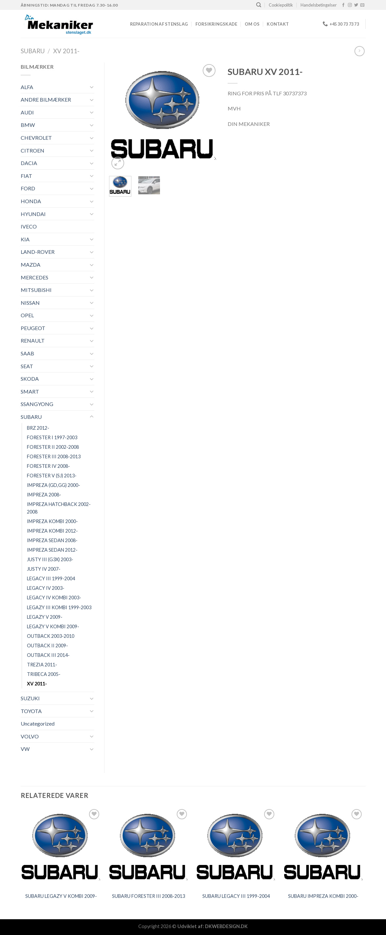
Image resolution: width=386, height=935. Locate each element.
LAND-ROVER (38, 252)
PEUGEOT (33, 328)
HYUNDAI (33, 214)
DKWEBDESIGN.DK (226, 926)
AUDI (27, 112)
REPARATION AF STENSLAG (159, 24)
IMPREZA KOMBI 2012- (52, 531)
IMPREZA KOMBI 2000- (52, 521)
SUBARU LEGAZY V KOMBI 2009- (61, 896)
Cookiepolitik (281, 5)
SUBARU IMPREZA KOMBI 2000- (323, 896)
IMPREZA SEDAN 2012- (52, 550)
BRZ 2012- (38, 428)
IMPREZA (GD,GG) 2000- (53, 485)
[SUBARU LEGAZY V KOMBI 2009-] (61, 848)
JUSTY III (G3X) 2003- (50, 559)
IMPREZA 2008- (44, 494)
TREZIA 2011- (42, 664)
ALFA (27, 87)
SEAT (27, 366)
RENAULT (33, 340)
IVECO (29, 226)
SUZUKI (30, 698)
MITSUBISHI (36, 290)
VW (25, 749)
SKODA (30, 378)
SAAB (27, 353)
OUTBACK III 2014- (48, 655)
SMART (30, 391)
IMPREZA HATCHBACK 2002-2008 (59, 508)
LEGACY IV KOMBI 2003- (54, 597)
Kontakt (278, 24)
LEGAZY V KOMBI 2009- (53, 626)
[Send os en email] (362, 5)
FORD (28, 188)
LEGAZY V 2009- (44, 617)
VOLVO (30, 736)
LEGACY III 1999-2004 (51, 578)
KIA (25, 239)
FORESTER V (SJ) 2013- (52, 475)
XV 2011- (66, 51)
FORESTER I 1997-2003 (52, 437)
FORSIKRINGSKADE (216, 24)
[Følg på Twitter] (356, 5)
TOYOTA (31, 711)
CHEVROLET (36, 137)
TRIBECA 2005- (43, 674)
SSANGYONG (37, 404)
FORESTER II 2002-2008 (53, 447)
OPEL (27, 315)
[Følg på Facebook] (343, 5)
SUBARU (33, 51)
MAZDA (30, 264)
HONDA (31, 201)
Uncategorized (38, 723)
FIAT (26, 176)
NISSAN (30, 303)
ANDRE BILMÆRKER (46, 99)
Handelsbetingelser (319, 5)
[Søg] (258, 5)
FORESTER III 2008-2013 (53, 456)
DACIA (29, 163)
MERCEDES (34, 277)
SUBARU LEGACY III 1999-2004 (236, 896)
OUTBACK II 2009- (47, 645)
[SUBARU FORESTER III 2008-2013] (148, 848)
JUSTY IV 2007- (43, 569)
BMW (28, 125)
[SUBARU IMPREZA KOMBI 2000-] (323, 848)
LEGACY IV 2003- (45, 588)
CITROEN (32, 150)
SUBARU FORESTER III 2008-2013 (148, 896)
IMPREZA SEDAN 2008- (52, 540)
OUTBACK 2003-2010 (50, 636)
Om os (252, 24)
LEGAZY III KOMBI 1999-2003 (59, 607)
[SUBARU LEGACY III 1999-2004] (236, 848)
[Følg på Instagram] (350, 5)
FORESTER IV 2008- (48, 466)
